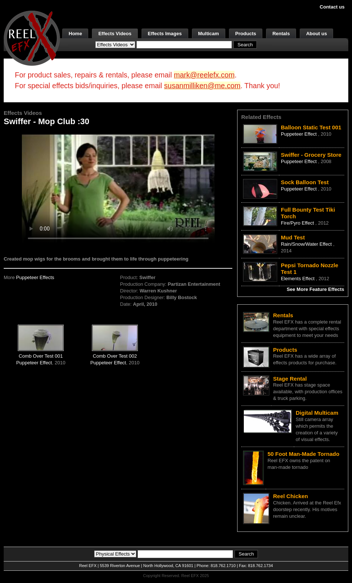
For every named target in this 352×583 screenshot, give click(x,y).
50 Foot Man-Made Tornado (303, 454)
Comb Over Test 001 (41, 356)
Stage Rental (290, 378)
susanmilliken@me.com (202, 86)
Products (245, 33)
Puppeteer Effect (34, 362)
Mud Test (293, 237)
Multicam (208, 33)
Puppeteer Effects (35, 277)
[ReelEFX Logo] (32, 37)
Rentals (281, 33)
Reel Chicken (290, 496)
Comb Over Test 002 (115, 356)
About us (316, 33)
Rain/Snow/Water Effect (307, 244)
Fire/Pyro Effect (298, 223)
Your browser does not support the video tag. (118, 188)
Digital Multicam (317, 413)
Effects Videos (114, 33)
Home (75, 33)
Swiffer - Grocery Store (311, 155)
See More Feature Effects (315, 289)
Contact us (332, 7)
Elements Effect (298, 278)
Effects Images (165, 33)
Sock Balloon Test (305, 182)
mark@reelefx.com (204, 75)
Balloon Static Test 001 (311, 127)
